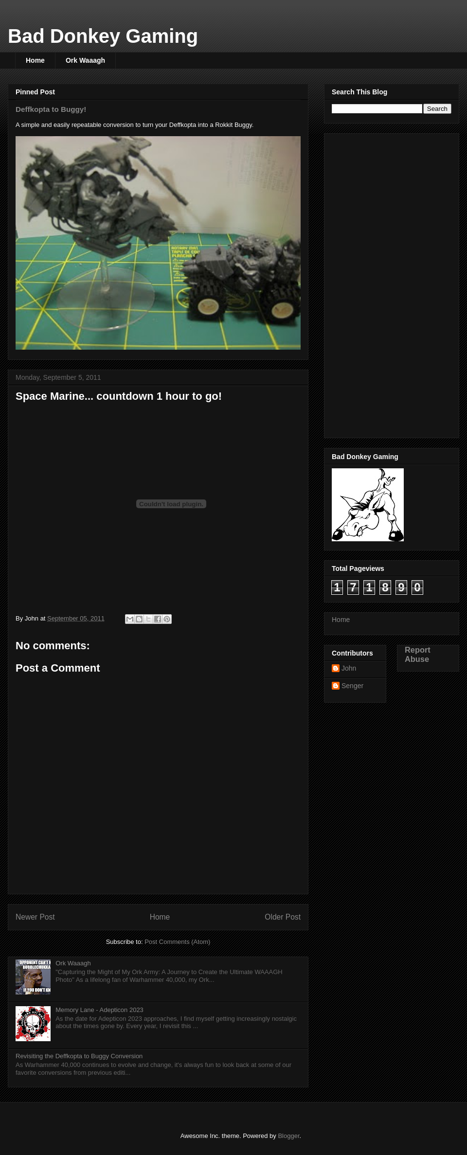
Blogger (288, 1135)
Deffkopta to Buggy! (51, 109)
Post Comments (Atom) (177, 941)
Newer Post (35, 917)
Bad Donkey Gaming (103, 36)
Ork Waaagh (85, 60)
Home (35, 60)
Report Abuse (418, 654)
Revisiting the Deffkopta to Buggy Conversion (79, 1056)
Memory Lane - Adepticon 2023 (99, 1009)
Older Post (283, 917)
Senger (352, 686)
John (348, 668)
